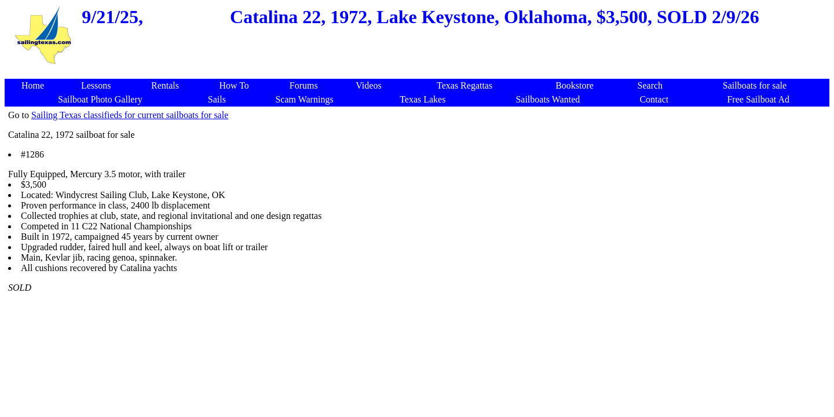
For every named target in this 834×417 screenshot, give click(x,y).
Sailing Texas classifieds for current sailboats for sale (129, 115)
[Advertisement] (669, 284)
